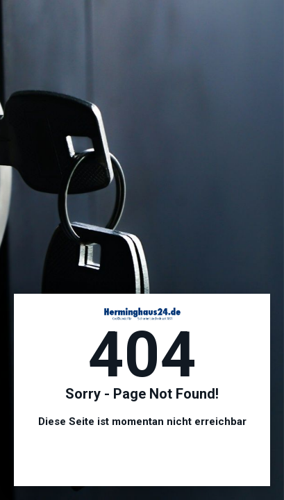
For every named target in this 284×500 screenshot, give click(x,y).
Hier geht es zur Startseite (142, 458)
